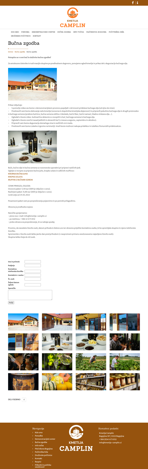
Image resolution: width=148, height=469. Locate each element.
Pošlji (11, 303)
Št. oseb (11, 279)
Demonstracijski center (43, 32)
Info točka (78, 32)
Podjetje (11, 266)
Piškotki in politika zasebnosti (43, 466)
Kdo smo (15, 32)
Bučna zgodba (64, 32)
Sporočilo (12, 288)
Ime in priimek (14, 262)
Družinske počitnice (21, 36)
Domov (10, 52)
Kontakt (37, 36)
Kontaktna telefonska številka (15, 270)
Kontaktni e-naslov (16, 275)
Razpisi (38, 462)
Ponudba (25, 32)
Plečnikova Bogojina (96, 32)
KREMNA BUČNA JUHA (18, 174)
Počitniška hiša (116, 32)
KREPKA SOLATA (15, 177)
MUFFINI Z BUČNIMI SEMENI (20, 180)
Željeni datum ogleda (13, 283)
